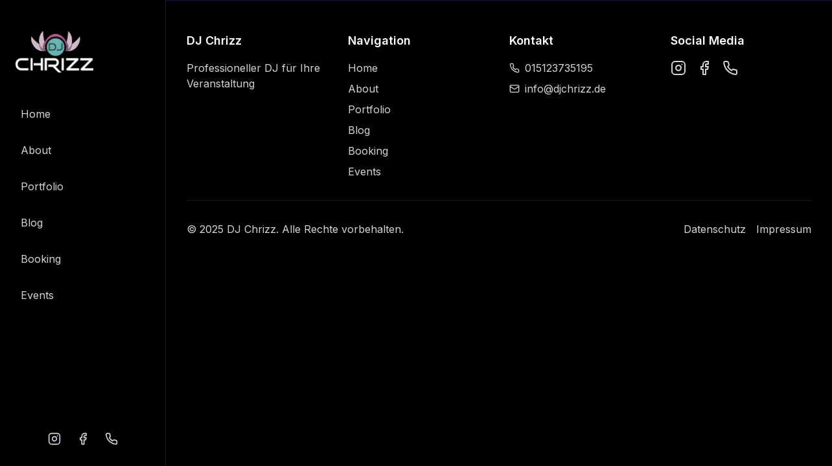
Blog (32, 222)
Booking (41, 258)
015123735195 (551, 67)
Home (36, 113)
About (36, 150)
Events (37, 295)
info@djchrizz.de (557, 88)
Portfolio (42, 186)
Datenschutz (715, 229)
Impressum (783, 229)
